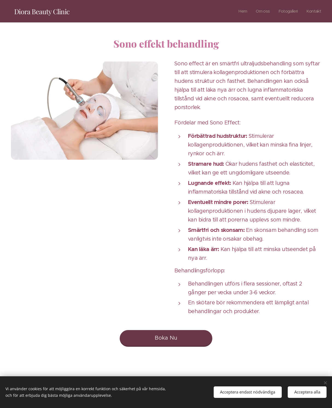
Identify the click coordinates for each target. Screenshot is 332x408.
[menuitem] (240, 11)
